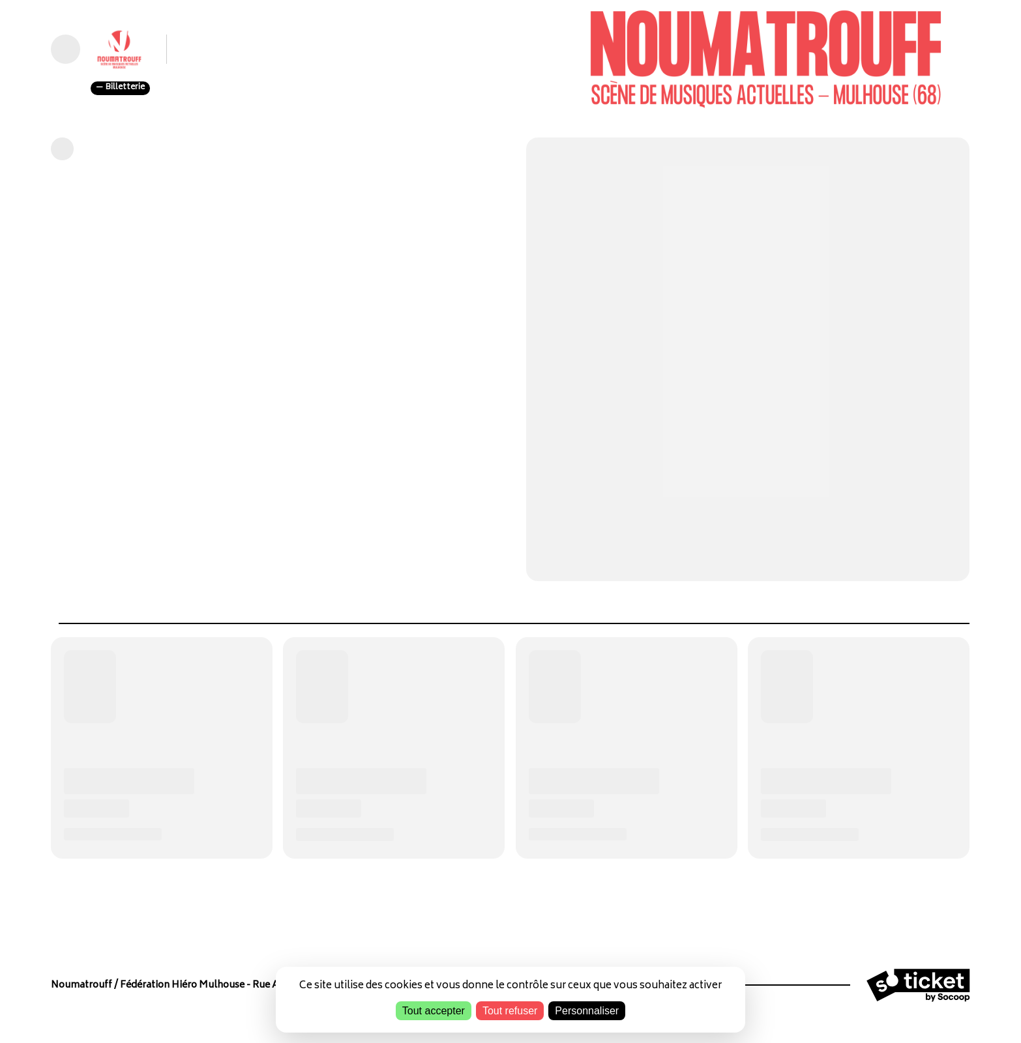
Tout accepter (433, 1010)
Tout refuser (509, 1010)
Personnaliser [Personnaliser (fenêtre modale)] (587, 1010)
